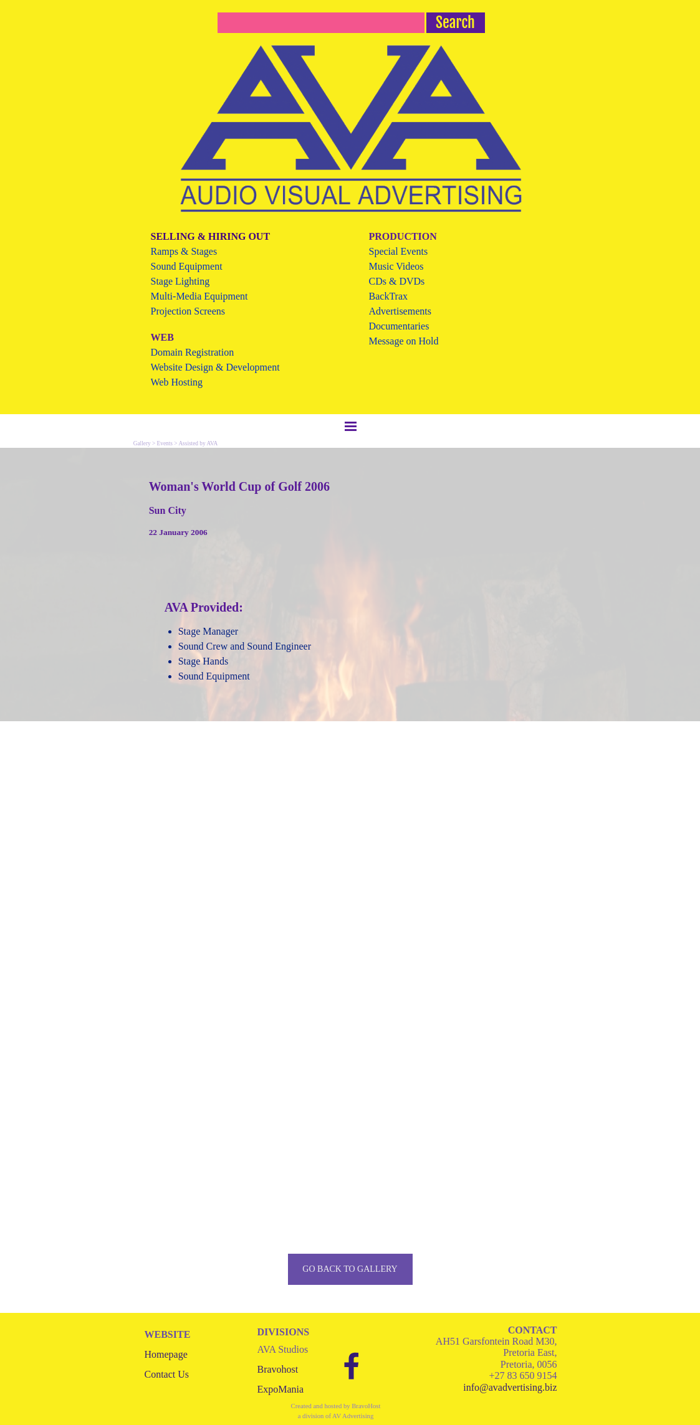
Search (455, 22)
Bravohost (278, 1369)
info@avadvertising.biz (510, 1387)
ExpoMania (280, 1389)
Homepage (166, 1354)
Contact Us (167, 1374)
